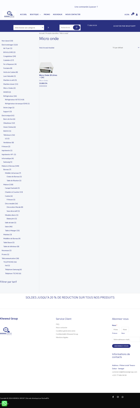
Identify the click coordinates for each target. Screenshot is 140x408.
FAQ (57, 324)
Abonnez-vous (121, 346)
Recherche (70, 23)
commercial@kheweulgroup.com (124, 372)
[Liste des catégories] (28, 27)
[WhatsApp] (123, 397)
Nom (114, 325)
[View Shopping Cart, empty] (129, 14)
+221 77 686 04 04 (119, 375)
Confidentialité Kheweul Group (67, 334)
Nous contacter (62, 327)
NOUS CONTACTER (72, 14)
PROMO (47, 14)
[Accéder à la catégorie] (48, 27)
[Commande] (125, 47)
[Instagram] (118, 397)
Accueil (23, 14)
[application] (40, 14)
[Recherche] (76, 27)
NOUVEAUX (57, 14)
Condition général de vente (66, 331)
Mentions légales (62, 337)
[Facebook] (113, 397)
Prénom (114, 333)
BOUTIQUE (35, 14)
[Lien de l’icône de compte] (137, 14)
